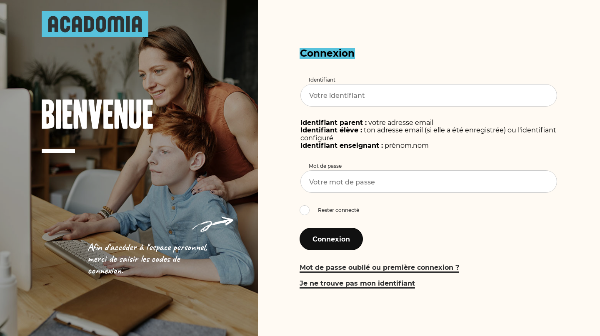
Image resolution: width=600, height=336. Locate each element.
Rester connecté (338, 210)
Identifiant (322, 80)
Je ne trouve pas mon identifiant (357, 283)
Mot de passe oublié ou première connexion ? (379, 267)
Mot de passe (325, 166)
